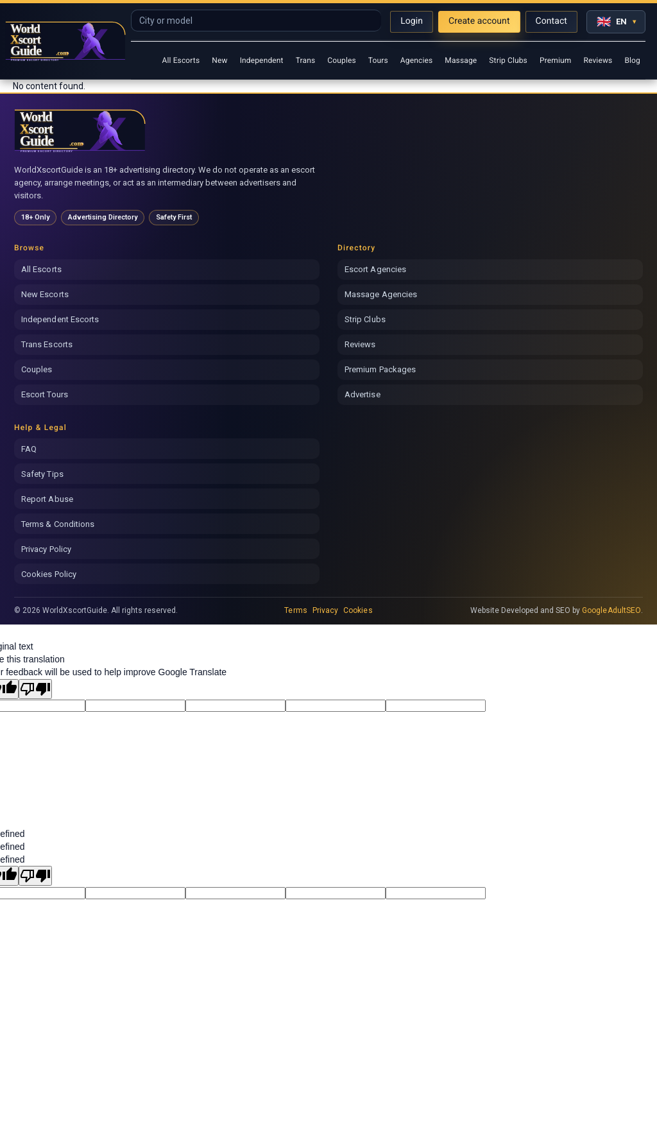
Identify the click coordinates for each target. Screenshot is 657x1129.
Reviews (597, 60)
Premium (555, 60)
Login (411, 21)
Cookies (357, 610)
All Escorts (181, 60)
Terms (295, 610)
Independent (262, 60)
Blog (632, 60)
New (219, 60)
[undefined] (35, 876)
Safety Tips (42, 474)
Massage (461, 60)
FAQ (29, 449)
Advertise (362, 394)
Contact (551, 21)
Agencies (416, 60)
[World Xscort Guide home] (80, 130)
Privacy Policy (46, 549)
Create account (479, 21)
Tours (378, 60)
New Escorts (45, 294)
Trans (306, 60)
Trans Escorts (47, 344)
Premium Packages (380, 369)
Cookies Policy (48, 574)
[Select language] (615, 21)
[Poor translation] (35, 689)
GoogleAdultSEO (611, 610)
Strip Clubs (508, 60)
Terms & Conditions (57, 524)
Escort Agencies (375, 269)
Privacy (325, 610)
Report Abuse (47, 499)
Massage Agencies (381, 294)
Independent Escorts (60, 319)
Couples (341, 60)
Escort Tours (44, 394)
